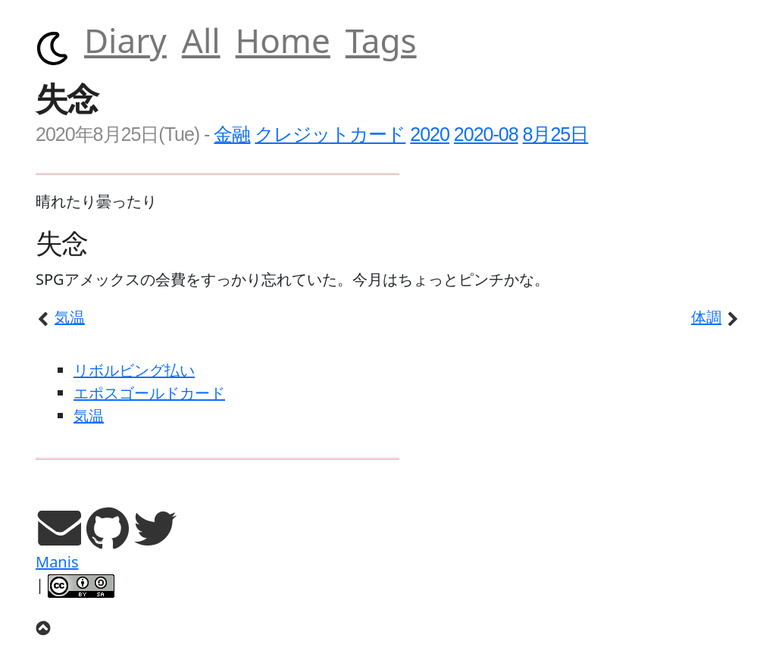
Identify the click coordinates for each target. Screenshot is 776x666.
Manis (57, 562)
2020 (429, 134)
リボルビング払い (134, 370)
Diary (125, 40)
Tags (381, 40)
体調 (715, 317)
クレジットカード (330, 134)
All (201, 40)
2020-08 (486, 134)
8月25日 (556, 134)
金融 (232, 134)
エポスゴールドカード (149, 393)
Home (283, 40)
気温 (60, 317)
